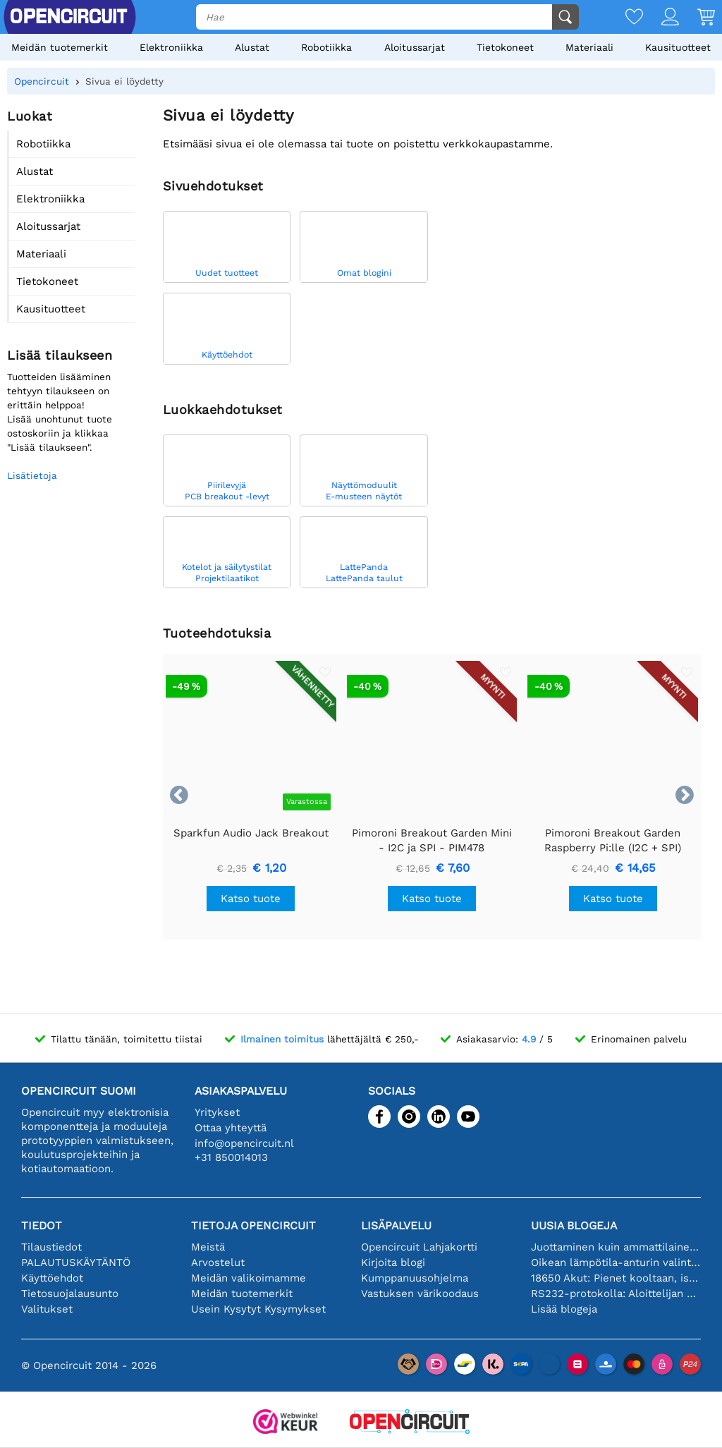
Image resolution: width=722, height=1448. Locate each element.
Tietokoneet (505, 47)
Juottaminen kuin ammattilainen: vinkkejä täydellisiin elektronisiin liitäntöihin (616, 1247)
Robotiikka (326, 47)
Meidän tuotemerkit (59, 47)
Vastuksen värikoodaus (420, 1293)
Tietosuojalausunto (69, 1293)
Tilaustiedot (51, 1247)
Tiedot (41, 1225)
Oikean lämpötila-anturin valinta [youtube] (616, 1262)
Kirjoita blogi (393, 1262)
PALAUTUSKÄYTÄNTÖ (75, 1262)
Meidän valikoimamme (248, 1278)
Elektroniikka (171, 47)
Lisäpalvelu (396, 1225)
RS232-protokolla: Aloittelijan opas (616, 1293)
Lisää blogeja (564, 1309)
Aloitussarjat (414, 47)
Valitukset (47, 1309)
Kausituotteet (678, 47)
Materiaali (589, 47)
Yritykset (217, 1112)
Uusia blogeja (574, 1225)
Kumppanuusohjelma (414, 1278)
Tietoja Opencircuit (253, 1225)
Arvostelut (218, 1262)
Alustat (252, 47)
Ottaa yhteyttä (231, 1127)
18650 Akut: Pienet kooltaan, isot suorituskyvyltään (616, 1278)
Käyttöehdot (52, 1278)
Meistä (208, 1247)
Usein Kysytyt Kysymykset (258, 1309)
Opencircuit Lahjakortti (419, 1247)
